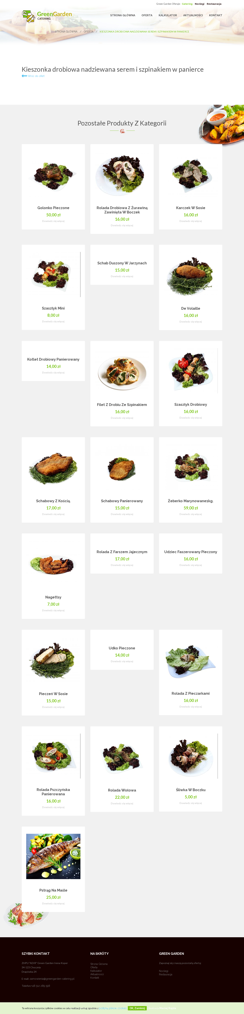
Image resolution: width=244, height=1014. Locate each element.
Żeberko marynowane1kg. (190, 501)
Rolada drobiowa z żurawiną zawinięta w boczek (122, 210)
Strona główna (122, 15)
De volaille (190, 308)
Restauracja (214, 4)
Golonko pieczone (53, 208)
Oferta (147, 15)
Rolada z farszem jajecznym (122, 552)
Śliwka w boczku (191, 790)
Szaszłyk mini (53, 308)
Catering (187, 4)
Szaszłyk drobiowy (190, 404)
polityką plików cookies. (113, 1008)
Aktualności (193, 15)
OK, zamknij (137, 1008)
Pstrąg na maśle (53, 890)
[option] (122, 533)
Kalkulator (168, 15)
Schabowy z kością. (53, 501)
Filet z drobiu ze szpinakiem (122, 405)
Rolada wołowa (122, 790)
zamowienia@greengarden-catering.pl (52, 978)
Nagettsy (53, 597)
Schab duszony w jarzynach (122, 263)
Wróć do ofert (33, 76)
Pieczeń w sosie (53, 694)
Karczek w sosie (190, 208)
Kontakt (215, 15)
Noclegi (199, 4)
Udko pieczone (122, 648)
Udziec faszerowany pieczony (190, 552)
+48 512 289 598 (40, 985)
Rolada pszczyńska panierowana (53, 792)
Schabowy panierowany (122, 501)
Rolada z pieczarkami (191, 693)
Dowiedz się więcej (53, 220)
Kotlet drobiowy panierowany (53, 359)
